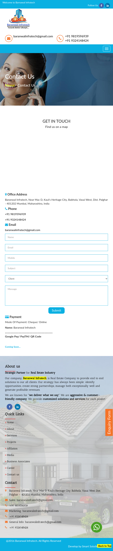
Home (10, 85)
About (10, 428)
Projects (11, 442)
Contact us (13, 474)
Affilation (12, 448)
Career (11, 467)
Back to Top (104, 545)
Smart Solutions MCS (94, 546)
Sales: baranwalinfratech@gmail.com (31, 500)
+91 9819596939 (77, 36)
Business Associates (18, 461)
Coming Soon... (13, 346)
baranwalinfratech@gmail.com (33, 36)
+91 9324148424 (77, 40)
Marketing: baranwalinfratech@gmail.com (34, 511)
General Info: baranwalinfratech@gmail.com (35, 522)
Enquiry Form (108, 422)
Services (12, 435)
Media (10, 455)
